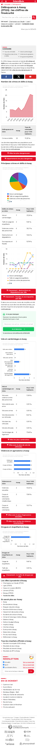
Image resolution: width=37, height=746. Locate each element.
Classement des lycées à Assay (13, 612)
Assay (5, 602)
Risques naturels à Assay (11, 607)
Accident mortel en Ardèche (12, 697)
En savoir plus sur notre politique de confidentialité (16, 333)
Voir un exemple (28, 662)
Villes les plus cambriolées (19, 440)
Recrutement (27, 719)
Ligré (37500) (7, 585)
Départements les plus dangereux (19, 159)
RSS (22, 719)
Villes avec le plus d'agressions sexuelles (19, 516)
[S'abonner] (18, 671)
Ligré (28, 21)
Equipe (17, 717)
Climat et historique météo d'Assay (14, 617)
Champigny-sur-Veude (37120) (13, 583)
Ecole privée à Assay (10, 629)
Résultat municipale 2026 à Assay (14, 643)
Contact (8, 719)
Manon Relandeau (9, 699)
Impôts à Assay (8, 624)
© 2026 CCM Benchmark (28, 723)
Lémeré (17, 24)
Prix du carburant (9, 707)
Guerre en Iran (8, 684)
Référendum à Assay (10, 637)
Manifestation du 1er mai (11, 690)
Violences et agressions (26, 54)
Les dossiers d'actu (10, 667)
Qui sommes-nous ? (8, 717)
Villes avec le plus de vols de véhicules (19, 446)
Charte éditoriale (24, 717)
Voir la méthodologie (13, 149)
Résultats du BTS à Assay (11, 651)
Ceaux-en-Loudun (7, 24)
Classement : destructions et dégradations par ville (19, 291)
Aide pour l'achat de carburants (13, 695)
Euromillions (7, 687)
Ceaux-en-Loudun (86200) (12, 588)
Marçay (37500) (8, 593)
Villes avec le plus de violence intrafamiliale (19, 522)
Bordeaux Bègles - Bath (11, 692)
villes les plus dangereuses (21, 70)
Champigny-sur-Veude (17, 21)
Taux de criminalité (9, 51)
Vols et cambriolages (26, 51)
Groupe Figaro (16, 723)
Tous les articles (15, 719)
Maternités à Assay (9, 632)
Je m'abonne (17, 329)
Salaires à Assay (8, 619)
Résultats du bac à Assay (11, 646)
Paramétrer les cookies (22, 721)
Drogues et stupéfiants (26, 56)
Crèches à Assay (8, 627)
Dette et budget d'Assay (11, 622)
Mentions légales (6, 723)
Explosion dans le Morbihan (12, 705)
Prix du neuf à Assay (9, 634)
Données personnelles (8, 721)
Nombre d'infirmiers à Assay (12, 609)
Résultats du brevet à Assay (12, 648)
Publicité (32, 717)
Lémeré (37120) (8, 590)
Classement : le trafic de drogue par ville (19, 576)
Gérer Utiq (32, 721)
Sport (5, 665)
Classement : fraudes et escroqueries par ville (19, 297)
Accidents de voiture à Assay (12, 614)
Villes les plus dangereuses (19, 153)
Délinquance (16, 4)
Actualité (8, 4)
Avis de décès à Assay (10, 604)
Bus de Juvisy (7, 702)
